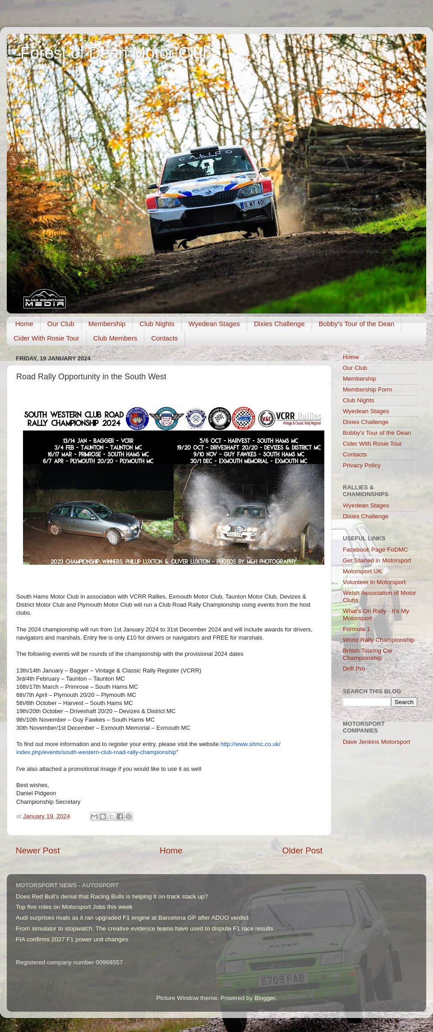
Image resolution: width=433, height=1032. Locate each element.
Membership (107, 323)
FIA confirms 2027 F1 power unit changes (72, 939)
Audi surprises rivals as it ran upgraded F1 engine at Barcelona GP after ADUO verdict (132, 917)
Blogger (264, 998)
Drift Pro (354, 668)
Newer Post (38, 850)
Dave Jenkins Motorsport (376, 741)
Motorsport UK (362, 571)
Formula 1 (356, 629)
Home (24, 323)
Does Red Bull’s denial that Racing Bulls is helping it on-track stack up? (112, 896)
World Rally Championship (379, 639)
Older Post (302, 850)
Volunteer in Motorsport (374, 582)
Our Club (60, 323)
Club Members (115, 338)
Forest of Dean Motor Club (116, 53)
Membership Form (367, 389)
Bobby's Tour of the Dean (357, 323)
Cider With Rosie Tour (46, 338)
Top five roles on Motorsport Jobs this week (74, 906)
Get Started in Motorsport (377, 560)
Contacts (164, 338)
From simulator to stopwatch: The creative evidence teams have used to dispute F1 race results (144, 928)
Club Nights (157, 323)
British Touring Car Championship (368, 654)
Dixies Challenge (279, 323)
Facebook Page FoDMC (375, 549)
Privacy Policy (362, 465)
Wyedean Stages (214, 323)
